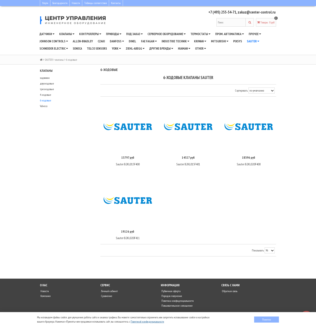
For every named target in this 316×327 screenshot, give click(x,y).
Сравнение (106, 296)
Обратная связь (229, 291)
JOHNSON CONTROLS (54, 41)
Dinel (132, 41)
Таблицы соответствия (95, 3)
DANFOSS (117, 41)
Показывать (258, 251)
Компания (45, 296)
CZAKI (101, 41)
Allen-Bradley (83, 41)
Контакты (116, 3)
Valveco (43, 106)
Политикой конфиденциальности (147, 321)
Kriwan (200, 41)
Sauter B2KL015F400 (128, 164)
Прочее (255, 33)
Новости (76, 3)
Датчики (47, 33)
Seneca (77, 48)
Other (200, 48)
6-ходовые (45, 100)
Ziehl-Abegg (135, 48)
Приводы (113, 33)
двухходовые (47, 83)
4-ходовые (45, 95)
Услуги (45, 3)
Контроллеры (90, 33)
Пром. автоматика (229, 33)
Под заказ (134, 33)
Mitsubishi (219, 41)
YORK (116, 48)
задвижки (45, 78)
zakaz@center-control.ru (256, 12)
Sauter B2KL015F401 (188, 164)
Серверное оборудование (167, 33)
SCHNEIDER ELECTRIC (54, 48)
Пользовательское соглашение (177, 306)
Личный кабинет (109, 291)
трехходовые (47, 89)
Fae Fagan (149, 41)
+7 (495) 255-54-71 (221, 12)
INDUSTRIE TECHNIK (175, 41)
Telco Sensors (97, 48)
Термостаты (200, 33)
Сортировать (241, 90)
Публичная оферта (171, 291)
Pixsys (237, 41)
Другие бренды (161, 48)
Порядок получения (171, 296)
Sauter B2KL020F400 (249, 164)
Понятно (266, 319)
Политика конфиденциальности (177, 301)
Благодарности (60, 3)
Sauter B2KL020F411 (128, 238)
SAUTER (253, 41)
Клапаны (66, 33)
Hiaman (184, 48)
